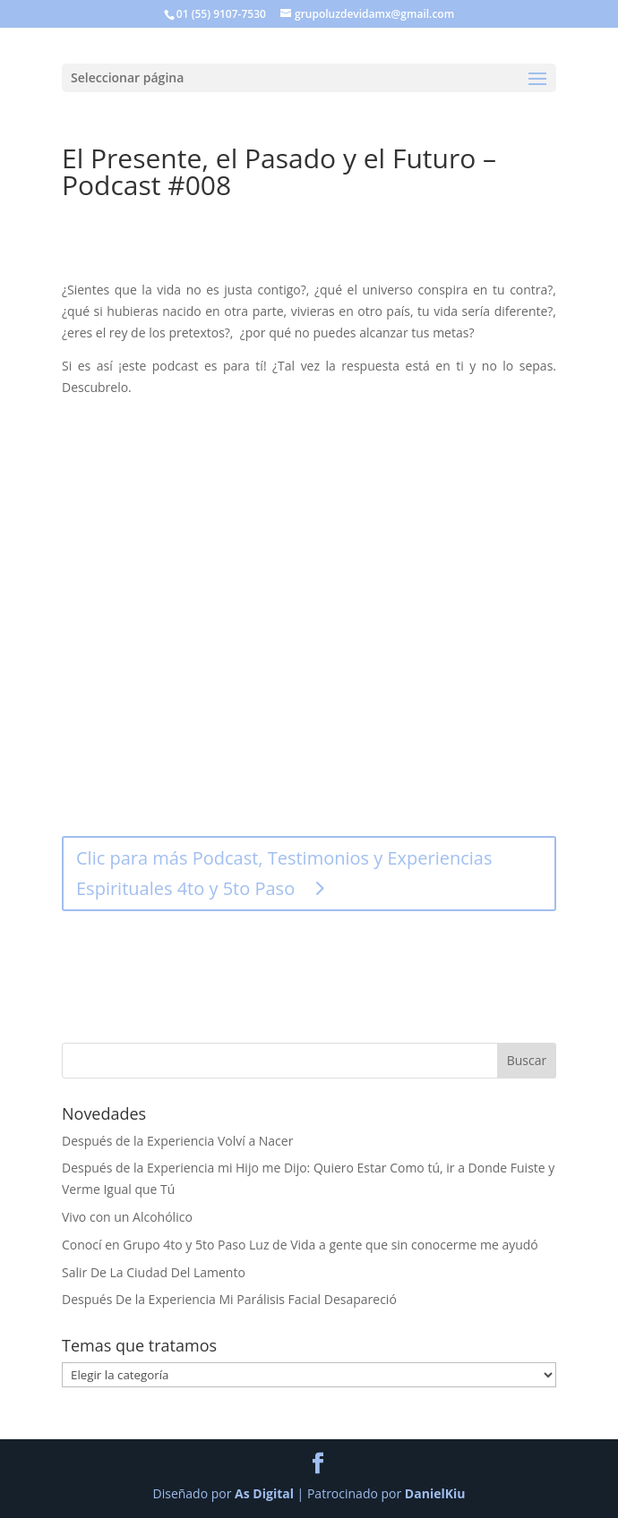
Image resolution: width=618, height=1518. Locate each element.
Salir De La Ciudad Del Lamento (153, 1272)
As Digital (264, 1493)
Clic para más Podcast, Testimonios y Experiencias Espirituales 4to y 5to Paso (284, 873)
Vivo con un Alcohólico (127, 1216)
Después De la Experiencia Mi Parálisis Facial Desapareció (229, 1299)
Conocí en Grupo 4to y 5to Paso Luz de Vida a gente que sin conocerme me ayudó (300, 1244)
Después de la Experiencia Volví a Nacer (177, 1140)
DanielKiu (435, 1493)
